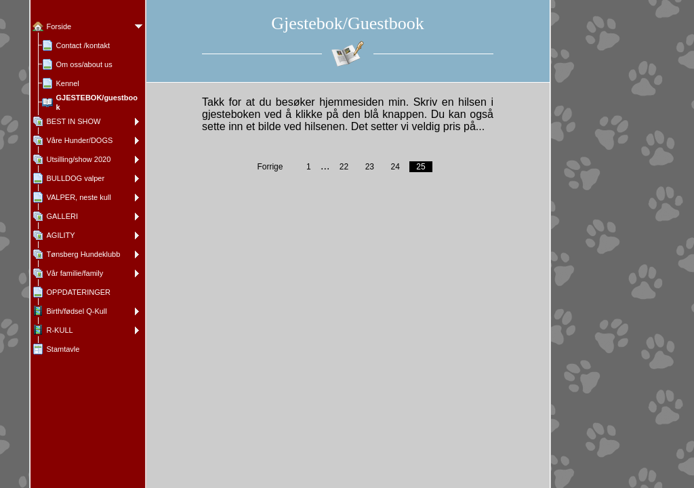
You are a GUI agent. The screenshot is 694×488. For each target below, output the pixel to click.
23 (369, 166)
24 (394, 166)
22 (344, 166)
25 (420, 166)
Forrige (270, 166)
